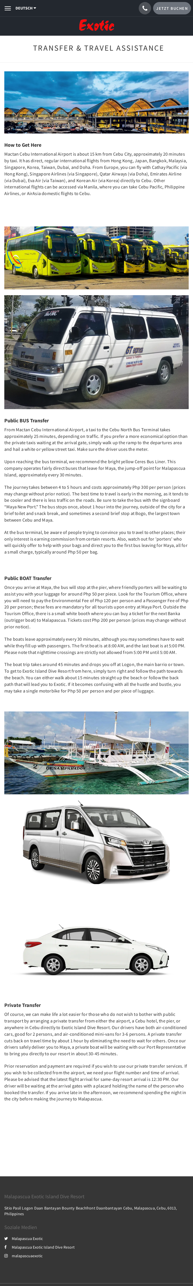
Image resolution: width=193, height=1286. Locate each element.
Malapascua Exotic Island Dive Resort (39, 1247)
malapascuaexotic (23, 1255)
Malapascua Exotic (23, 1238)
